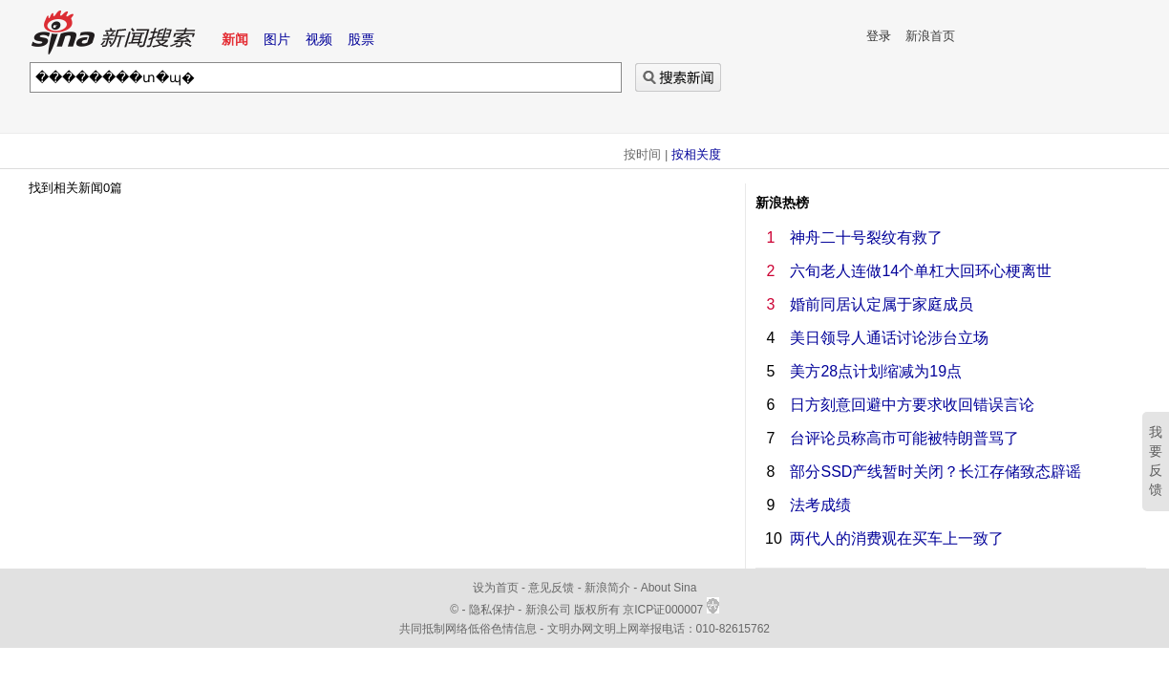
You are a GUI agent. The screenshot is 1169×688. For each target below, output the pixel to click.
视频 (319, 39)
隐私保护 (493, 609)
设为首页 (496, 587)
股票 (361, 39)
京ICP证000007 (670, 609)
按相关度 (696, 154)
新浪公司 (548, 609)
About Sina (669, 587)
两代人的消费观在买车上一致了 (897, 538)
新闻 (235, 39)
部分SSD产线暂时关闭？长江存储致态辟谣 (935, 471)
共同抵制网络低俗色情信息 (468, 628)
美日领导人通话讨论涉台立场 (889, 338)
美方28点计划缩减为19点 (876, 371)
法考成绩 (820, 505)
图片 (277, 39)
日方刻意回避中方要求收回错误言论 (912, 405)
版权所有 (597, 609)
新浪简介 (607, 587)
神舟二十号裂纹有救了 (866, 237)
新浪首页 (930, 36)
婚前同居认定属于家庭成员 (881, 304)
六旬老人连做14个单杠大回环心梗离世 (921, 271)
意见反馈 (551, 587)
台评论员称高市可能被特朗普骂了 (904, 438)
